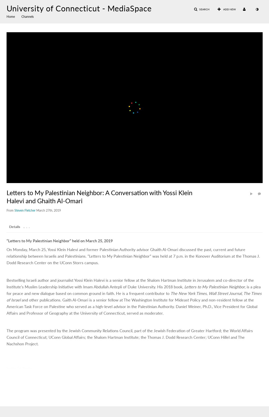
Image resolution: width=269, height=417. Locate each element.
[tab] (15, 226)
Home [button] (11, 16)
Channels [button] (27, 16)
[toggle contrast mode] (257, 9)
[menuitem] (14, 16)
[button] (201, 9)
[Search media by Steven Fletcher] (24, 210)
